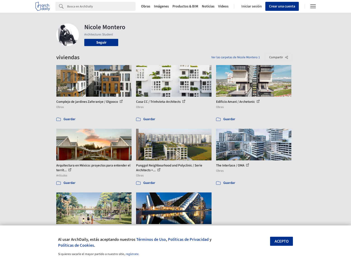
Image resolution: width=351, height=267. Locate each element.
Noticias (208, 6)
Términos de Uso (151, 239)
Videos (223, 6)
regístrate (132, 254)
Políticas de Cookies (76, 245)
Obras (145, 6)
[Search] (101, 6)
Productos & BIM (185, 6)
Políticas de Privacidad (188, 239)
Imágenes (161, 6)
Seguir (101, 42)
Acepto (282, 241)
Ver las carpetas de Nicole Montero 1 (235, 57)
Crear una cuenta (282, 6)
